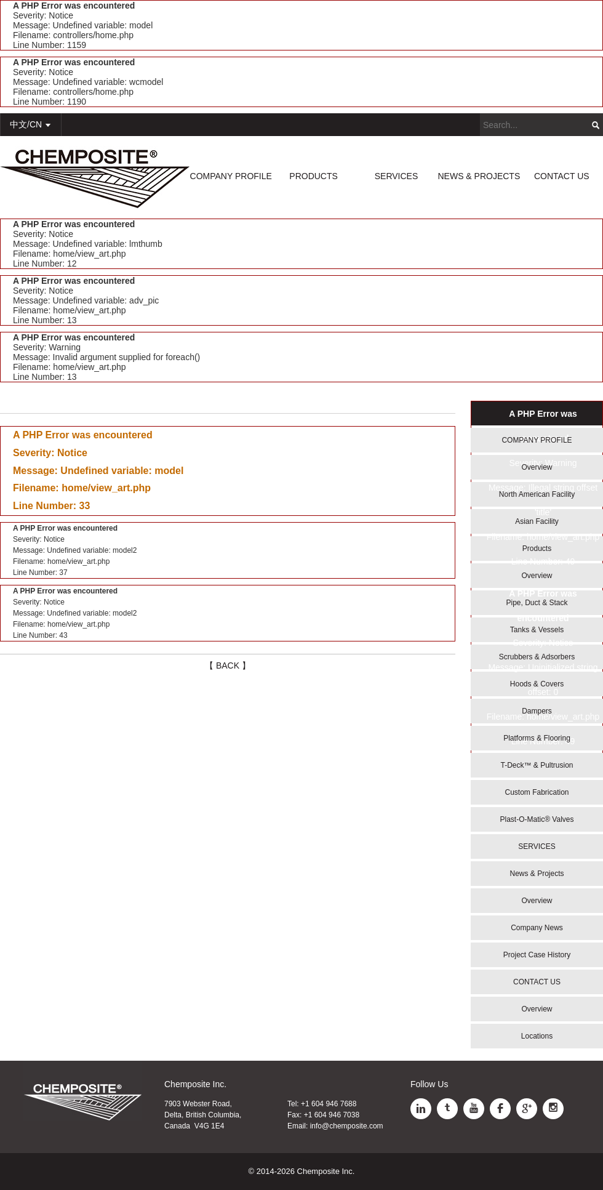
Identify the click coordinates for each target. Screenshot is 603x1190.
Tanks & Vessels (537, 629)
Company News (537, 927)
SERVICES (396, 176)
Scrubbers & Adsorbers (537, 657)
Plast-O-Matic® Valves (537, 819)
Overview (536, 467)
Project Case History (536, 955)
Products (536, 548)
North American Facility (537, 494)
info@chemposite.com (346, 1126)
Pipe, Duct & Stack (536, 602)
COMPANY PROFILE (231, 176)
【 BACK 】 (227, 665)
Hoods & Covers (537, 684)
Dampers (537, 711)
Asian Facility (537, 521)
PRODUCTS (313, 176)
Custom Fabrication (537, 792)
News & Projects (536, 873)
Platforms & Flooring (536, 738)
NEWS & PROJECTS (478, 176)
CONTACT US (561, 176)
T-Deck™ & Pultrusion (536, 765)
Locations (537, 1036)
